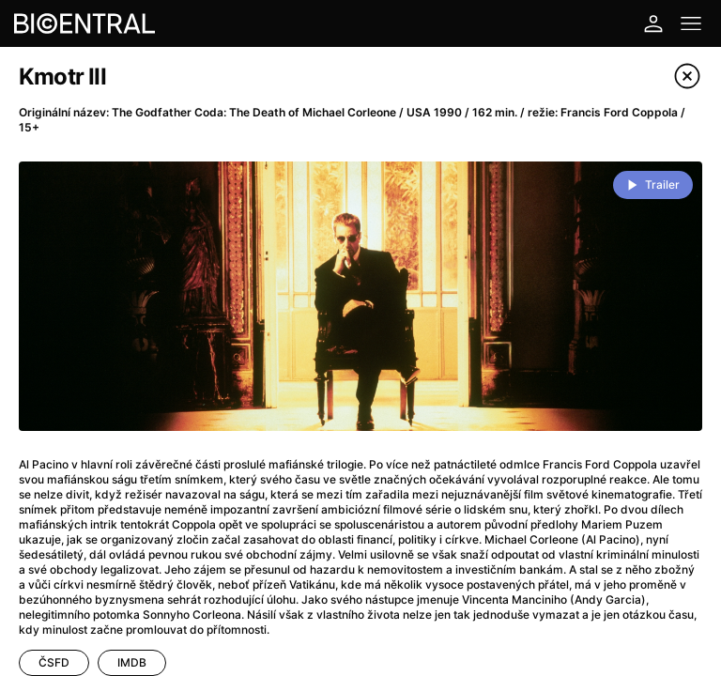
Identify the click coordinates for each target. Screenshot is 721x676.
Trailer (662, 184)
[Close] (687, 76)
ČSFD (53, 662)
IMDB (131, 662)
